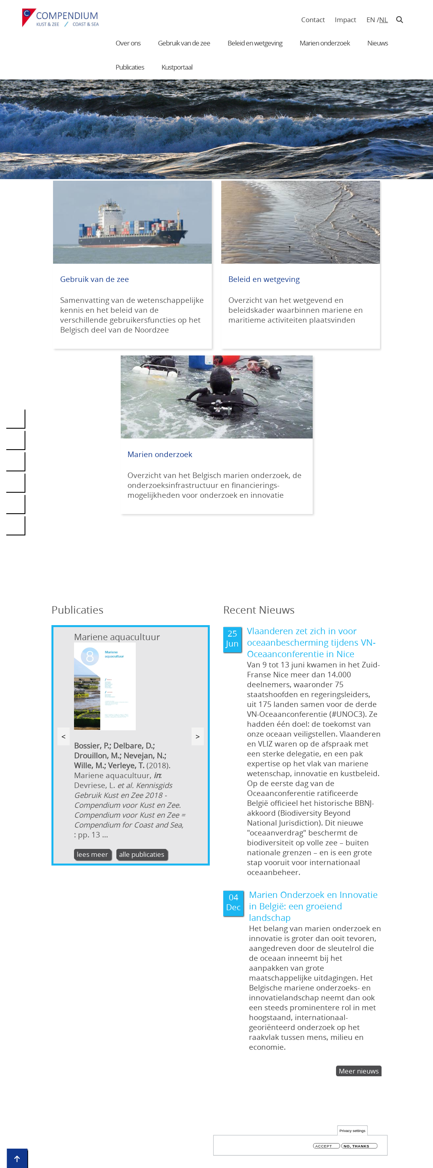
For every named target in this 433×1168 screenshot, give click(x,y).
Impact (345, 19)
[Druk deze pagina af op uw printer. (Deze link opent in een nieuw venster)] (15, 525)
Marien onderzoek (325, 42)
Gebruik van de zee (184, 42)
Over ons (128, 42)
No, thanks (356, 1147)
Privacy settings (352, 1131)
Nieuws (377, 42)
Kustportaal (176, 67)
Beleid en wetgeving (255, 42)
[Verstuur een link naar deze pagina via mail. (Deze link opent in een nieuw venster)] (15, 503)
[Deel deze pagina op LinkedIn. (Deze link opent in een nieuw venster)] (15, 418)
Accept (323, 1147)
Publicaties (130, 67)
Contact (313, 19)
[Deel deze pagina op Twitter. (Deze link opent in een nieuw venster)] (15, 461)
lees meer (92, 854)
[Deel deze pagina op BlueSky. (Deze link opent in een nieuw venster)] (15, 482)
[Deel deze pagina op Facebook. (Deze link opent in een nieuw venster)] (15, 439)
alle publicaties (141, 854)
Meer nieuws (359, 1070)
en (371, 19)
